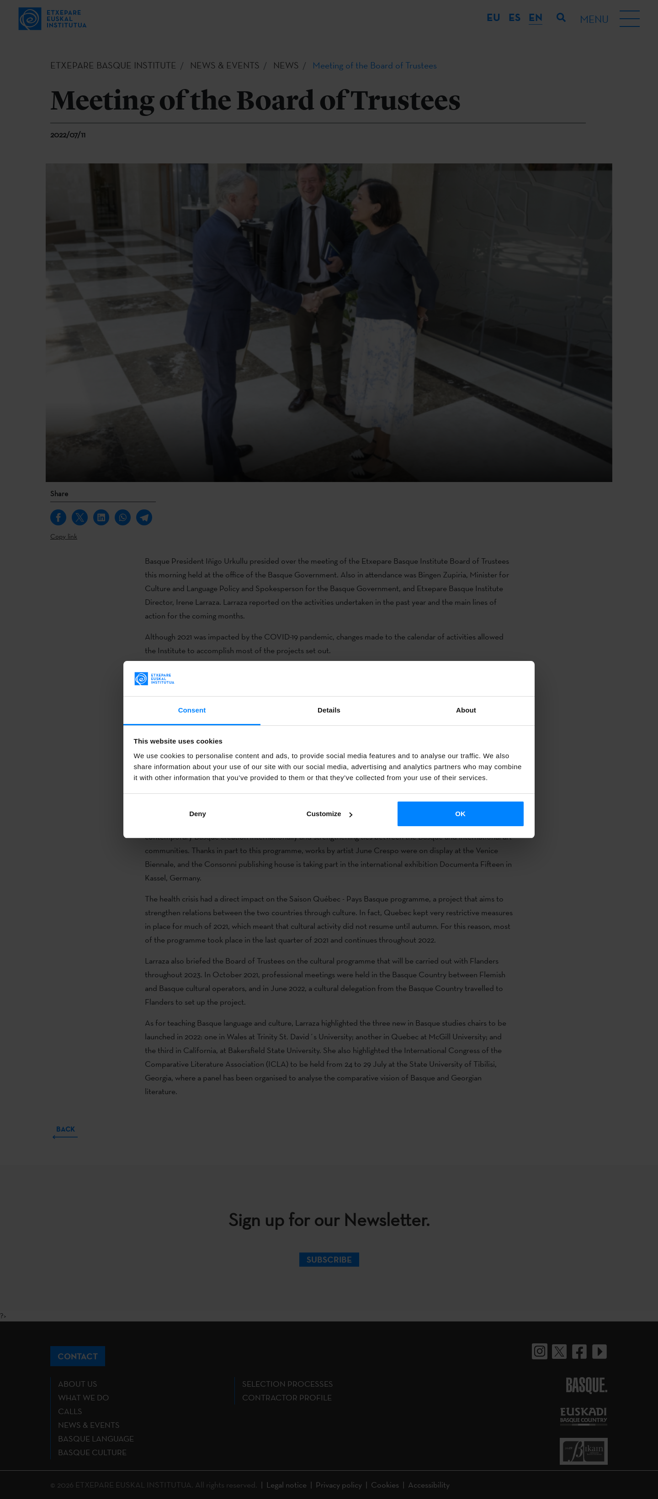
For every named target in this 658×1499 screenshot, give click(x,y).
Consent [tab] (192, 710)
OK (460, 814)
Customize (329, 814)
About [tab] (466, 710)
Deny (197, 814)
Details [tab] (329, 710)
